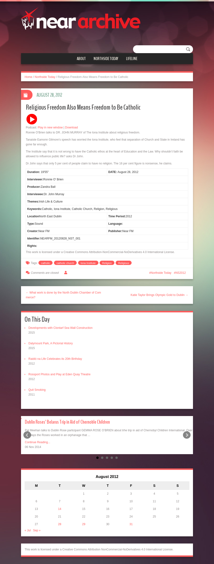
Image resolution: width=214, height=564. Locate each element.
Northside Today (106, 58)
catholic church (65, 263)
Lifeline (131, 58)
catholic (45, 263)
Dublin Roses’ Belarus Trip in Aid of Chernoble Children (67, 422)
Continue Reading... (37, 442)
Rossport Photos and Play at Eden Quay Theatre (59, 374)
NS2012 (181, 272)
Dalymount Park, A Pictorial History (50, 343)
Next (187, 435)
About (81, 58)
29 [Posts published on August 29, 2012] (83, 524)
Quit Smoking (37, 389)
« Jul (28, 530)
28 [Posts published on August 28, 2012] (59, 524)
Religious (123, 263)
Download (71, 127)
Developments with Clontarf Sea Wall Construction (60, 328)
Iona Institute (88, 263)
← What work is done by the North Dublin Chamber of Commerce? (63, 295)
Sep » (36, 530)
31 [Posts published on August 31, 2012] (131, 524)
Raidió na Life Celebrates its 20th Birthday (55, 359)
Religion (107, 263)
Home (28, 77)
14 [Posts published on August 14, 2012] (59, 509)
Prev (27, 435)
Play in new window (50, 127)
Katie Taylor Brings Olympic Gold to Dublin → (159, 295)
